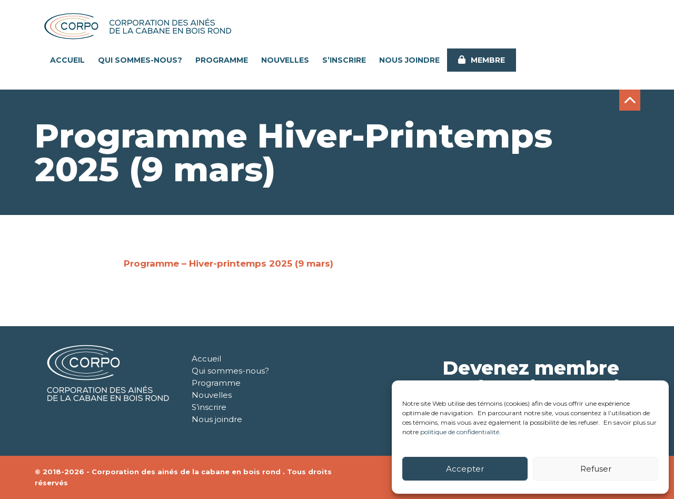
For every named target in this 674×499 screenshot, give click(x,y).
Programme (221, 60)
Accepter (465, 469)
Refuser (595, 469)
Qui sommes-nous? (140, 60)
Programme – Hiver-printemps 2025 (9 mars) (228, 263)
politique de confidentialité (459, 432)
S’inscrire (344, 60)
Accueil (67, 60)
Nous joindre (409, 60)
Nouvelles (285, 60)
